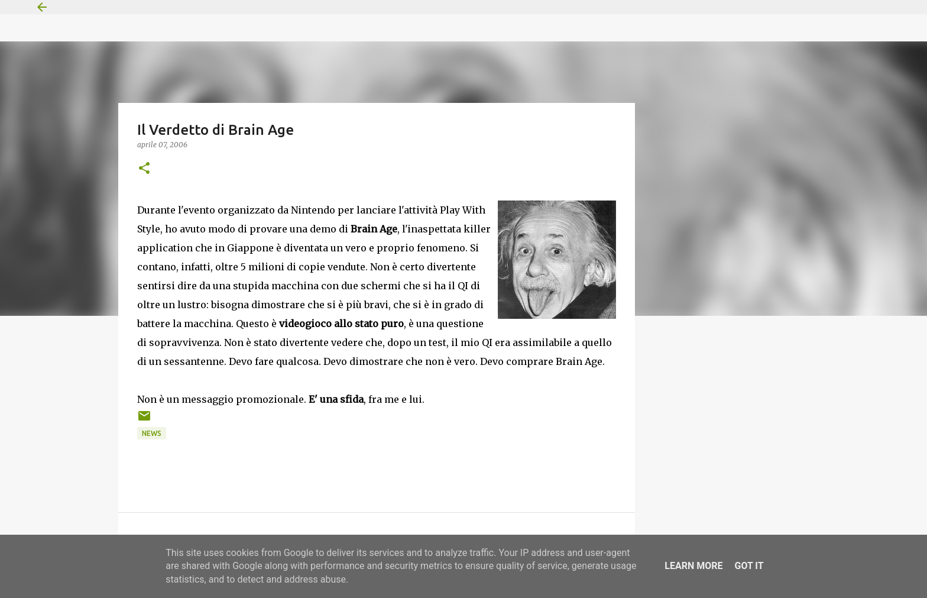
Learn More (693, 565)
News (151, 433)
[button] (144, 169)
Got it (748, 565)
